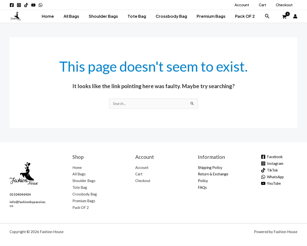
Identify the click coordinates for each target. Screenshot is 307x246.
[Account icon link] (295, 16)
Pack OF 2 (240, 16)
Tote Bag (137, 16)
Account (141, 168)
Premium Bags (208, 16)
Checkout (142, 181)
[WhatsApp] (272, 177)
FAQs (202, 187)
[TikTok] (269, 170)
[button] (262, 16)
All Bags (74, 16)
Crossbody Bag (169, 16)
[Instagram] (272, 163)
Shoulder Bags (104, 16)
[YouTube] (271, 183)
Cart (138, 174)
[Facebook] (272, 157)
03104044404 (20, 195)
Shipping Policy (210, 168)
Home (52, 16)
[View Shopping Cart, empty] (284, 17)
